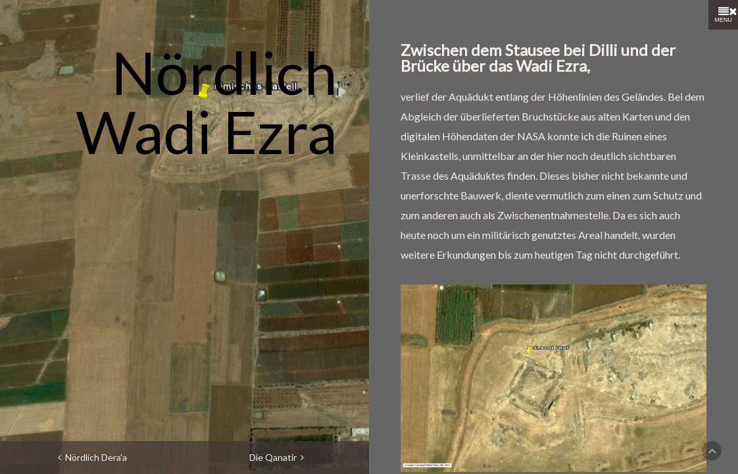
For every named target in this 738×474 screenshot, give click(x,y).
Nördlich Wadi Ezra (206, 101)
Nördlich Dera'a (92, 457)
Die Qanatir (276, 457)
